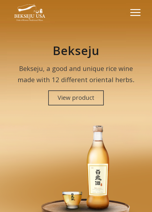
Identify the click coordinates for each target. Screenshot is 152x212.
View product (76, 98)
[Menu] (132, 12)
